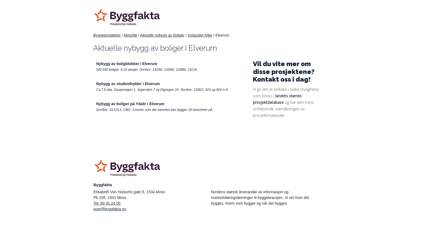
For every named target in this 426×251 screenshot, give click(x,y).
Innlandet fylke (200, 35)
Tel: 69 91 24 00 (107, 203)
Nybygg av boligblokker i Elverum (126, 64)
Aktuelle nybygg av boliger (162, 35)
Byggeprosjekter (107, 35)
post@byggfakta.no (109, 209)
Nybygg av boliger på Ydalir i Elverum (130, 104)
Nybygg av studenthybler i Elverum (128, 84)
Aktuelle (130, 35)
